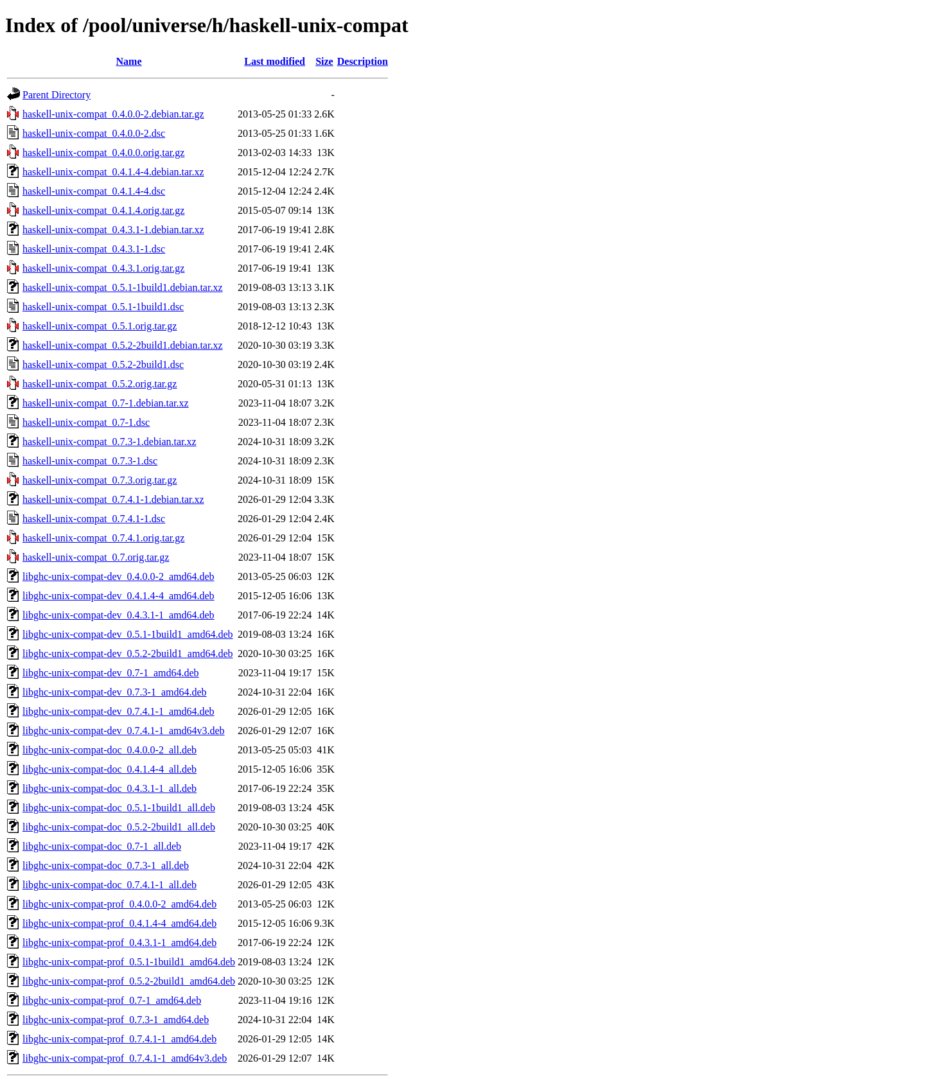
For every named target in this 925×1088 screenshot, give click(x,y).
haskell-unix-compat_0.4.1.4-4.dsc (93, 191)
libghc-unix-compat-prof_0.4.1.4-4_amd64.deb (119, 923)
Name (129, 61)
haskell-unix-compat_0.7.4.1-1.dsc (93, 518)
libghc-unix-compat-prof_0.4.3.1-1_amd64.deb (119, 942)
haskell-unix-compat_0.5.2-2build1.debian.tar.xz (122, 345)
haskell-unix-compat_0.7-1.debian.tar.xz (105, 403)
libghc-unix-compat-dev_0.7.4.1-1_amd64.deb (118, 711)
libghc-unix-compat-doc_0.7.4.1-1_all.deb (109, 884)
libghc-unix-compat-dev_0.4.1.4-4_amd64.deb (118, 595)
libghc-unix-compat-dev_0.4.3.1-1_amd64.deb (118, 615)
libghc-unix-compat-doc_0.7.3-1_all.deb (105, 865)
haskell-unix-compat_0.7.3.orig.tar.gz (99, 480)
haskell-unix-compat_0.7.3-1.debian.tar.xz (109, 441)
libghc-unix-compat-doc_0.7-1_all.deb (101, 846)
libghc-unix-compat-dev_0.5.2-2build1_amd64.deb (127, 653)
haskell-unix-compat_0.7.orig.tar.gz (95, 557)
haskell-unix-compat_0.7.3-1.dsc (89, 460)
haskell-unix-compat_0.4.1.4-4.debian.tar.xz (113, 171)
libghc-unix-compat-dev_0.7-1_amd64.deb (110, 672)
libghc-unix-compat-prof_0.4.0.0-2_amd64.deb (119, 904)
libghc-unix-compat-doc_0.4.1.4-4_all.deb (109, 769)
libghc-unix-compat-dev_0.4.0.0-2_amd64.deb (118, 576)
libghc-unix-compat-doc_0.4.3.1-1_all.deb (109, 788)
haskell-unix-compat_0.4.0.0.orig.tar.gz (103, 152)
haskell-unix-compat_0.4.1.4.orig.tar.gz (103, 210)
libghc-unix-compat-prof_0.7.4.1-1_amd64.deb (119, 1038)
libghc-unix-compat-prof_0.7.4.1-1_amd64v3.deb (124, 1058)
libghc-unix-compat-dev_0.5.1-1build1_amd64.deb (127, 634)
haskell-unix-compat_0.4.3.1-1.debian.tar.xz (113, 229)
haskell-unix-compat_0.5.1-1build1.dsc (103, 306)
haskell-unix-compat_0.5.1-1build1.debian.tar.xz (122, 287)
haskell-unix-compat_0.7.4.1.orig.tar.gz (103, 537)
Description (362, 61)
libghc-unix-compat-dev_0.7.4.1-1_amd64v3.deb (123, 730)
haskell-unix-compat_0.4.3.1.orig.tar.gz (103, 268)
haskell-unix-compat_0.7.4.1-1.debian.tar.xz (113, 499)
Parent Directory (56, 94)
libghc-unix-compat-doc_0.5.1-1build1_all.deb (118, 807)
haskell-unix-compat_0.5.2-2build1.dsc (103, 364)
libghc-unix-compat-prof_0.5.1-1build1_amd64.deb (128, 961)
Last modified (274, 61)
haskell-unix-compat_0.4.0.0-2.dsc (93, 133)
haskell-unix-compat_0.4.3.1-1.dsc (93, 248)
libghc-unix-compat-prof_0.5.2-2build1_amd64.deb (128, 981)
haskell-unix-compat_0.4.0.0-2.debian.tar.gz (113, 114)
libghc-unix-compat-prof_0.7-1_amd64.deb (111, 1000)
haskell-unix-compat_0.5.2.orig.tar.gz (99, 383)
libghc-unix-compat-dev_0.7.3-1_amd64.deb (114, 692)
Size (324, 61)
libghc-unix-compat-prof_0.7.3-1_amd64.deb (115, 1019)
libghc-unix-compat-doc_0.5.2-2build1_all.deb (118, 826)
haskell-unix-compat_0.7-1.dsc (86, 422)
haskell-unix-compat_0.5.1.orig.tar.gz (99, 325)
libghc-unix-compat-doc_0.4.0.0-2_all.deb (109, 749)
